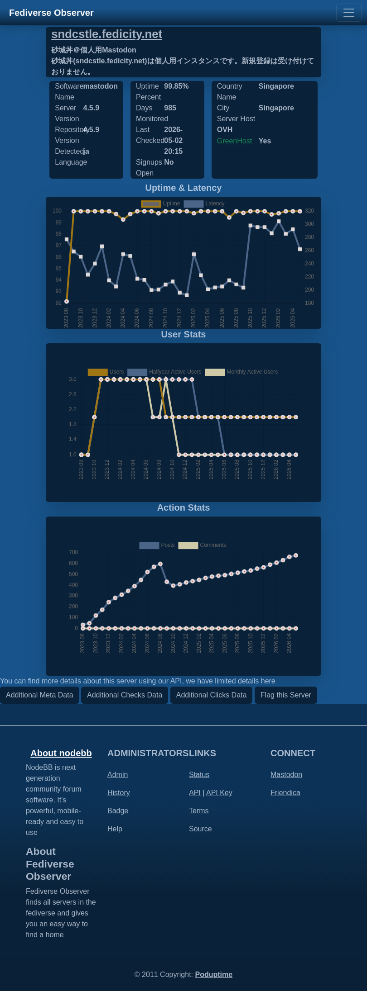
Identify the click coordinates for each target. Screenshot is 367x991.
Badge (117, 811)
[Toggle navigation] (349, 13)
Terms (199, 811)
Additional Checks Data (124, 695)
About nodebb (61, 753)
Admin (117, 774)
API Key (219, 793)
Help (114, 829)
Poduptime (213, 974)
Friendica (285, 793)
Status (199, 774)
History (118, 793)
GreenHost (234, 141)
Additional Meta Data (39, 695)
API (195, 793)
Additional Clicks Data (211, 695)
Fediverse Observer (51, 13)
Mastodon (286, 774)
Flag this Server (286, 695)
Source (200, 829)
